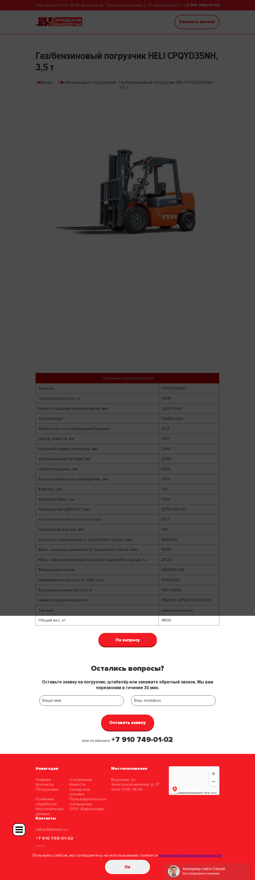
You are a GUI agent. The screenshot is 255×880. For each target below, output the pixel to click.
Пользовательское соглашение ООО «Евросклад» (87, 803)
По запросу (128, 640)
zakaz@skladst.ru (51, 829)
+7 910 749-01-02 (142, 739)
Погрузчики (47, 789)
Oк (127, 867)
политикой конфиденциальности (190, 855)
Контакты (45, 784)
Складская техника (79, 792)
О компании (80, 779)
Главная (43, 779)
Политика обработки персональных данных (50, 806)
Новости (77, 784)
